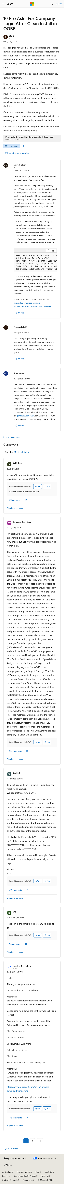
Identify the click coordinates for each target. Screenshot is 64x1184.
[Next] (40, 1140)
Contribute (49, 1172)
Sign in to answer (10, 1148)
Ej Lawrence (19, 372)
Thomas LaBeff (20, 327)
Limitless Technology (22, 966)
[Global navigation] (3, 3)
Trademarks (27, 1180)
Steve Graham (20, 164)
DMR (15, 911)
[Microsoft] (32, 4)
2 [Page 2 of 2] (32, 1140)
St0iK (11, 35)
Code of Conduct (9, 1180)
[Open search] (52, 3)
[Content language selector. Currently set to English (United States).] (15, 1158)
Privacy (5, 1175)
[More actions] (58, 11)
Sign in (59, 3)
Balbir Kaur (17, 463)
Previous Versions (24, 1172)
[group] (35, 262)
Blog (37, 1172)
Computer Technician (22, 522)
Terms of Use (46, 1175)
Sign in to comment (12, 437)
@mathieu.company (25, 415)
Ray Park (16, 773)
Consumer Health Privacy (25, 1175)
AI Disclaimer (8, 1172)
